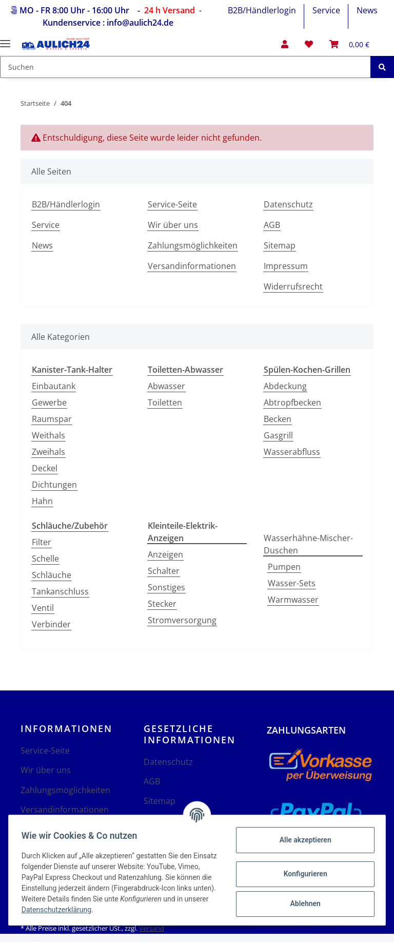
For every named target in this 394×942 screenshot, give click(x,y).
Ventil (43, 607)
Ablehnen (301, 903)
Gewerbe (49, 402)
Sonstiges (166, 587)
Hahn (42, 501)
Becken (277, 419)
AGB (272, 224)
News (367, 10)
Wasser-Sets (292, 583)
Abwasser (166, 386)
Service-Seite (172, 204)
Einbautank (53, 386)
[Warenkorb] (349, 44)
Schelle (45, 558)
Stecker (162, 603)
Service (326, 10)
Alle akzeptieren (301, 840)
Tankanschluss (60, 591)
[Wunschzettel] (309, 44)
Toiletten (165, 402)
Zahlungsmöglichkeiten (193, 245)
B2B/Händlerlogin (262, 10)
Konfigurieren (301, 874)
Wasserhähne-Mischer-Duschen (308, 544)
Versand (151, 928)
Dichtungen (54, 484)
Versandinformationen (192, 266)
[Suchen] (185, 67)
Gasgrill (278, 435)
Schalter (164, 570)
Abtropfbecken (292, 402)
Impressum (286, 266)
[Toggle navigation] (5, 39)
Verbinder (51, 624)
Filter (41, 542)
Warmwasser (293, 599)
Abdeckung (285, 386)
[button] (285, 44)
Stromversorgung (182, 620)
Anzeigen (165, 554)
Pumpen (284, 566)
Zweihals (48, 451)
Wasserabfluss (292, 451)
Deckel (44, 468)
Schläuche (51, 575)
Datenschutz (288, 204)
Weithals (48, 435)
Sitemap (280, 245)
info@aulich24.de (140, 22)
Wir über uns (173, 224)
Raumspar (52, 419)
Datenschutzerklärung (150, 910)
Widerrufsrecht (293, 286)
